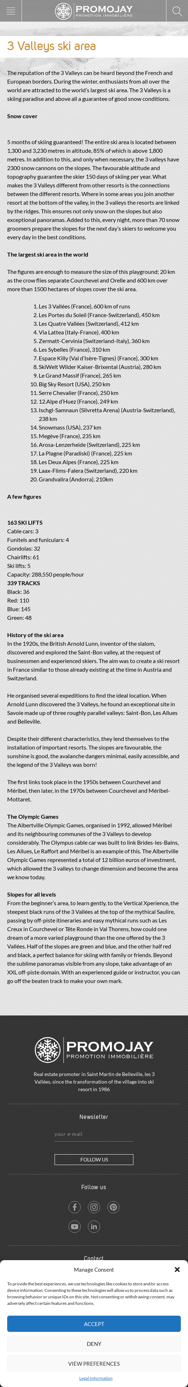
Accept (94, 1324)
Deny (94, 1344)
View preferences (94, 1363)
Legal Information (96, 1378)
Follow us (94, 1159)
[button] (177, 1269)
